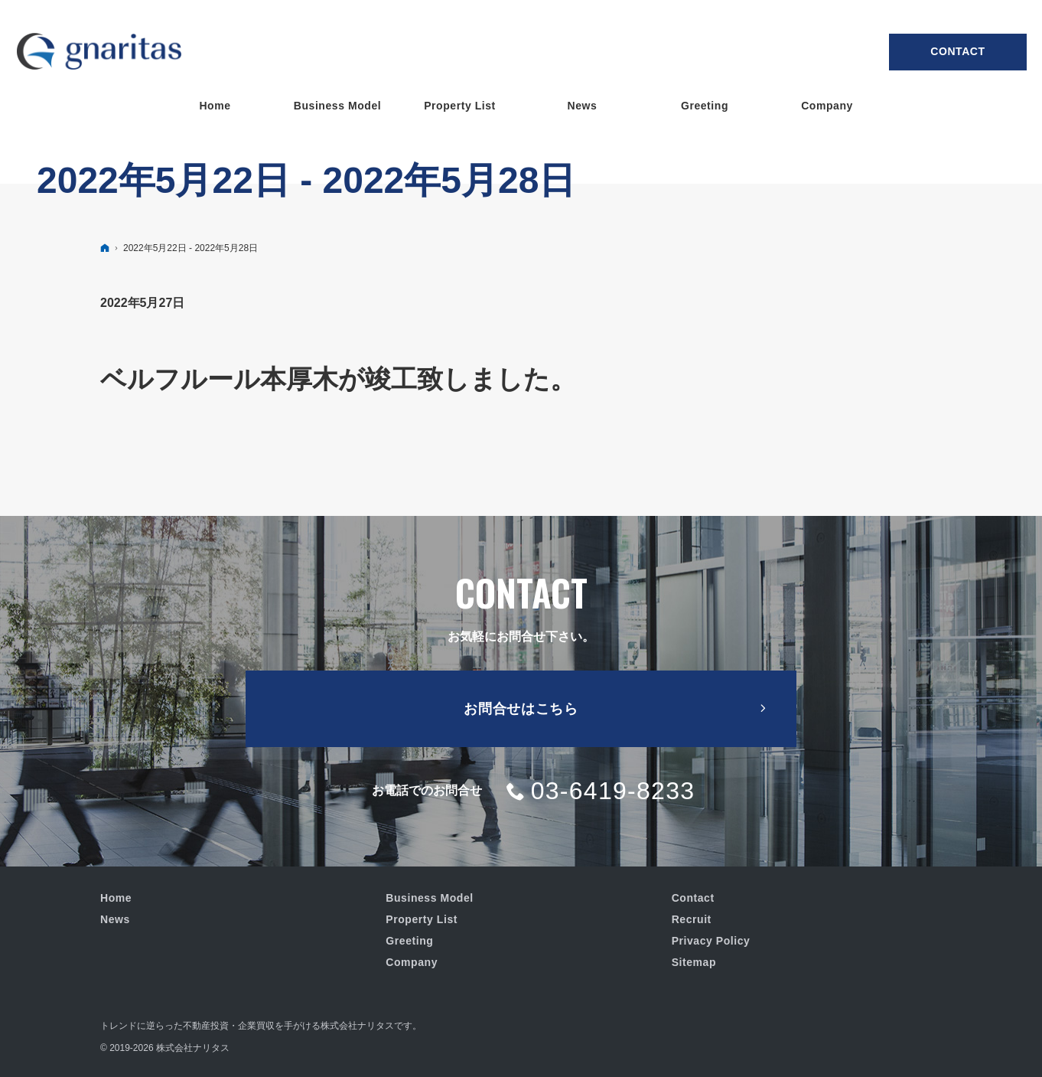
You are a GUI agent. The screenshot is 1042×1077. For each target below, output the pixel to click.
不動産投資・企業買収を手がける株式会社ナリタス (288, 1025)
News (115, 919)
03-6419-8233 (613, 790)
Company (412, 962)
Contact (957, 51)
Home (116, 898)
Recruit (691, 919)
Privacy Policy (711, 941)
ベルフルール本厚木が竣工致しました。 (338, 378)
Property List (422, 919)
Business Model (429, 898)
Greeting (409, 941)
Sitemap (694, 962)
